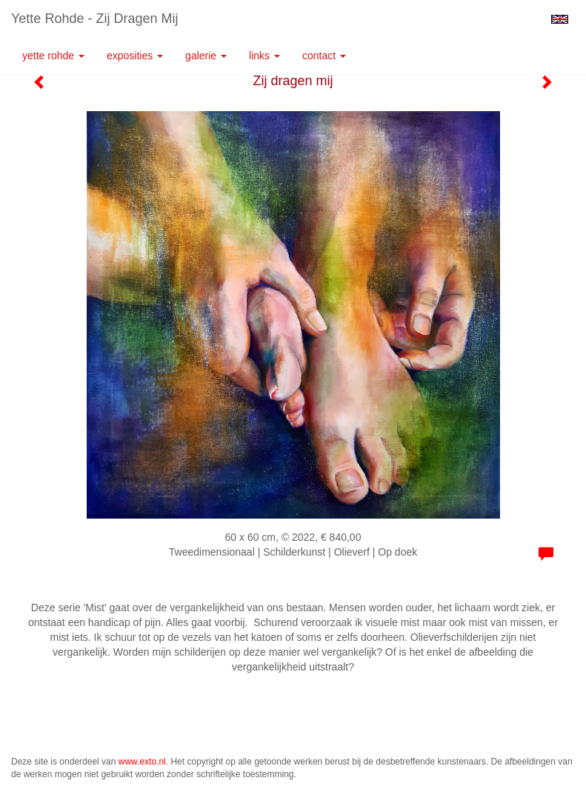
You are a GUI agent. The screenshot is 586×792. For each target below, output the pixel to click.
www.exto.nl (142, 761)
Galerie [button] (206, 55)
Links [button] (264, 55)
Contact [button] (324, 55)
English (559, 19)
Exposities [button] (135, 55)
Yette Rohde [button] (53, 55)
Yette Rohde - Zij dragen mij (94, 18)
